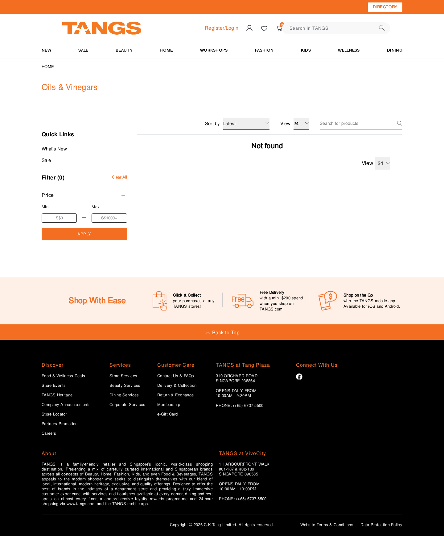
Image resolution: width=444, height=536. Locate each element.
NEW (46, 50)
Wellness (349, 50)
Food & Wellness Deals (63, 376)
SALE (83, 50)
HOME (166, 50)
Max (96, 206)
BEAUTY (124, 50)
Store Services (123, 376)
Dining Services (124, 395)
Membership (168, 404)
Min (45, 206)
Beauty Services (125, 385)
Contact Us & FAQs (175, 376)
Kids (306, 50)
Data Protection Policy (381, 524)
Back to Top (222, 332)
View (376, 163)
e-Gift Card (167, 414)
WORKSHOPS (214, 50)
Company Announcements (66, 404)
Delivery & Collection (176, 385)
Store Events (54, 385)
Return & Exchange (175, 395)
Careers (49, 433)
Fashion (264, 50)
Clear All (119, 177)
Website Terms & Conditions (326, 524)
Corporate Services (127, 404)
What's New (54, 149)
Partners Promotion (59, 423)
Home (48, 66)
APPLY (84, 234)
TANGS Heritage (57, 395)
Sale (46, 160)
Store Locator (54, 414)
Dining (394, 50)
